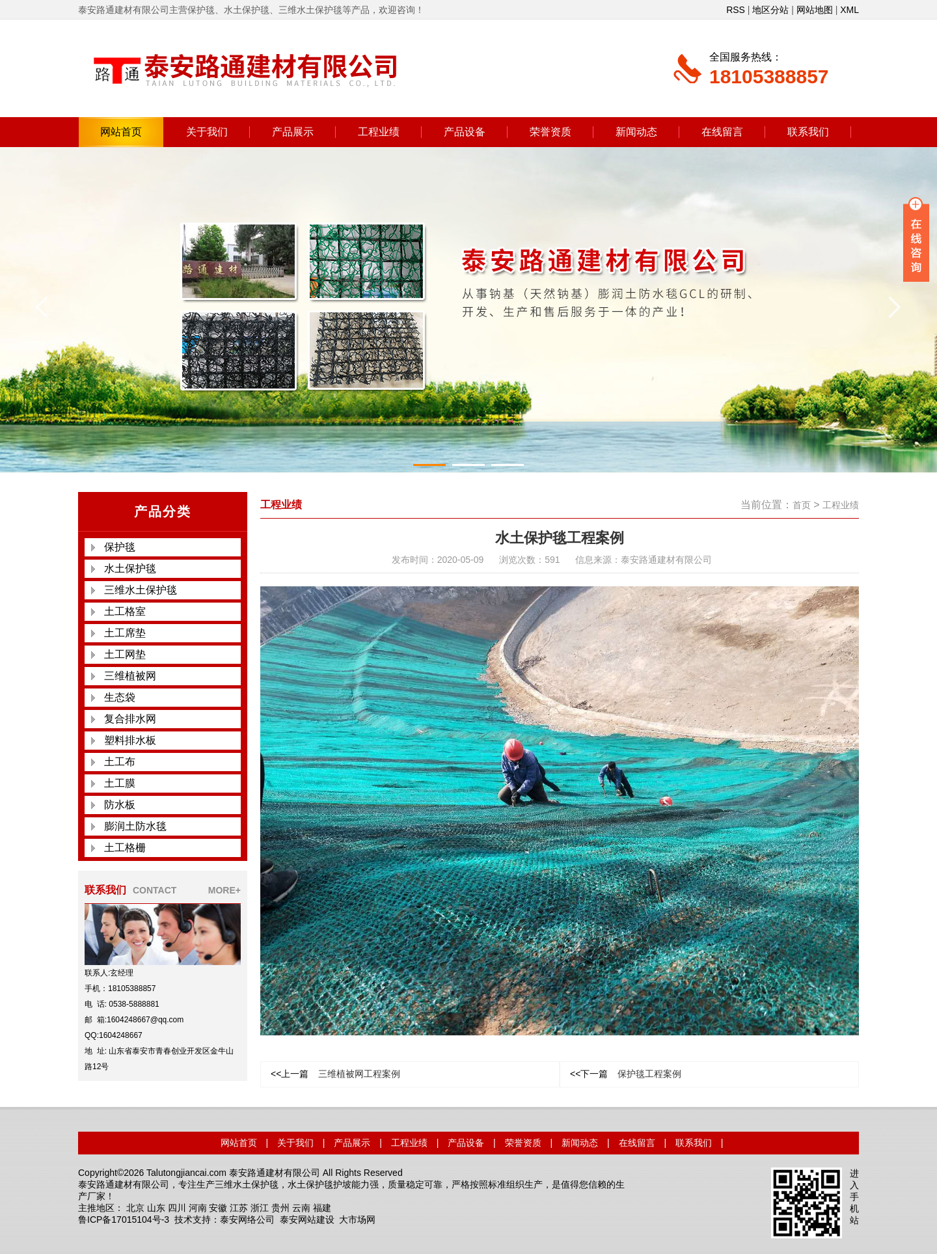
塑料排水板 (130, 740)
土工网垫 (125, 654)
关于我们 (207, 131)
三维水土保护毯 (140, 589)
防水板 (119, 804)
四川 (177, 1208)
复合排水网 (130, 718)
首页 (802, 505)
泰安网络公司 (247, 1219)
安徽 (218, 1208)
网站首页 (121, 131)
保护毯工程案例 (625, 1074)
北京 (135, 1208)
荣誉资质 (550, 131)
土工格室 (125, 611)
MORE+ (224, 890)
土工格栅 (125, 847)
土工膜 (119, 783)
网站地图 (814, 10)
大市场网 (357, 1219)
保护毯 (119, 546)
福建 (322, 1208)
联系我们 (808, 131)
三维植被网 (130, 675)
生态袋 (119, 697)
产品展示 (293, 131)
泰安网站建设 (307, 1219)
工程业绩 (379, 131)
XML (849, 10)
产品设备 (464, 131)
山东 (156, 1208)
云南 (301, 1208)
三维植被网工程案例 (335, 1074)
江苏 (239, 1208)
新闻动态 (636, 131)
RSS (735, 10)
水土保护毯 (130, 568)
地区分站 (770, 10)
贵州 (280, 1208)
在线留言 (722, 131)
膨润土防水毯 (135, 826)
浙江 (260, 1208)
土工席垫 (125, 632)
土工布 (119, 761)
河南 (198, 1208)
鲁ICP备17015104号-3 (123, 1219)
